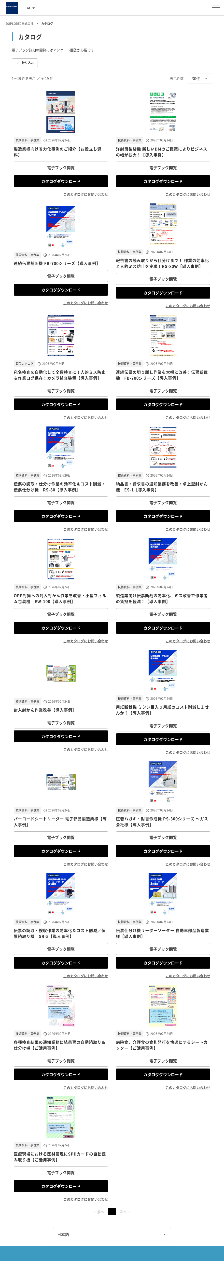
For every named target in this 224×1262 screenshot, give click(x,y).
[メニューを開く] (216, 8)
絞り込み (25, 63)
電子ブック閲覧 (61, 167)
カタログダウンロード (61, 181)
